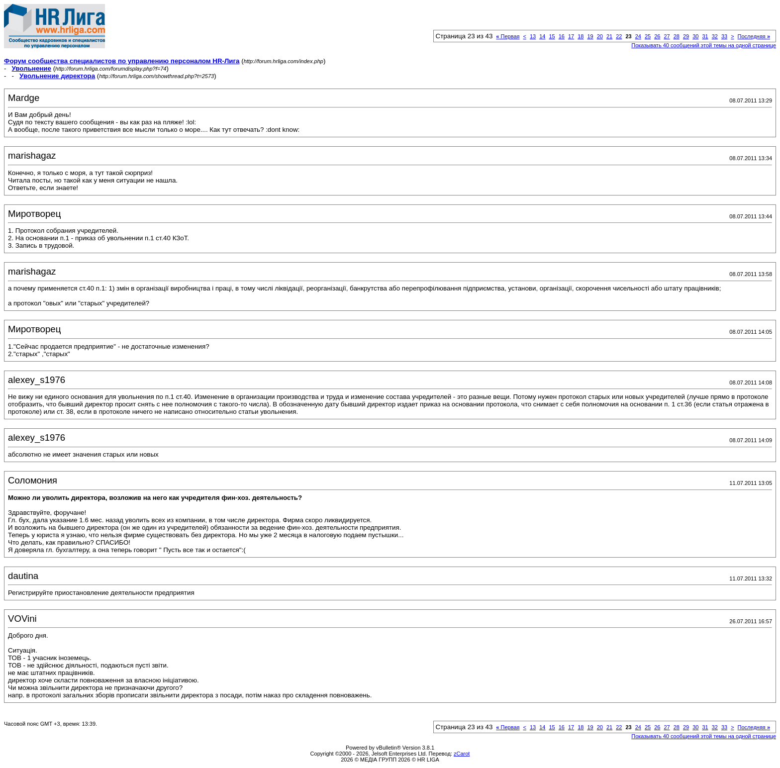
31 (705, 36)
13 (533, 36)
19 (590, 36)
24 (638, 36)
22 (619, 36)
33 (724, 36)
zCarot (462, 754)
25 (648, 36)
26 (657, 36)
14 (542, 36)
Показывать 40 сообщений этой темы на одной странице (703, 45)
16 (562, 36)
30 (695, 36)
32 (715, 36)
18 (581, 36)
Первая (507, 36)
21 (609, 36)
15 (552, 36)
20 (600, 36)
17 (571, 36)
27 (667, 36)
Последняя (754, 36)
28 (677, 36)
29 (686, 36)
